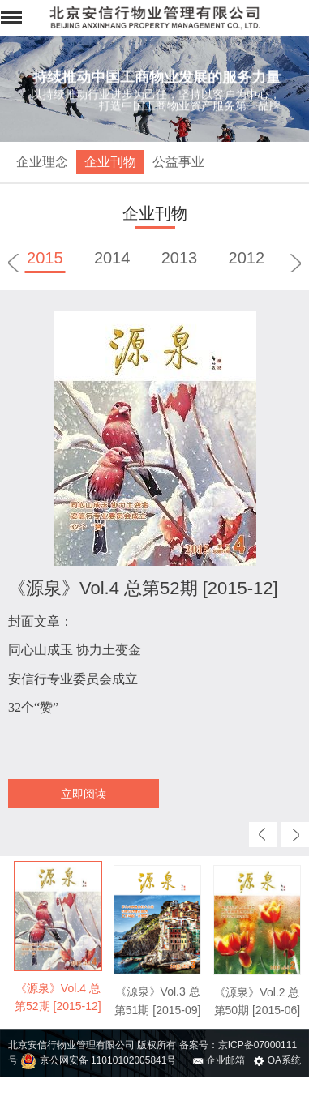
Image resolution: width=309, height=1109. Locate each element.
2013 (179, 258)
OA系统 (277, 1060)
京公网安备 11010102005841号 (98, 1060)
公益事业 (178, 162)
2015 (45, 258)
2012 (247, 258)
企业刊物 (110, 162)
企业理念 (42, 162)
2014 (112, 258)
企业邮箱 (219, 1060)
